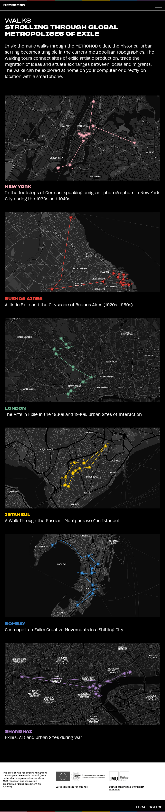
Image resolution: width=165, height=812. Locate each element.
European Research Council (71, 787)
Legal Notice (149, 807)
